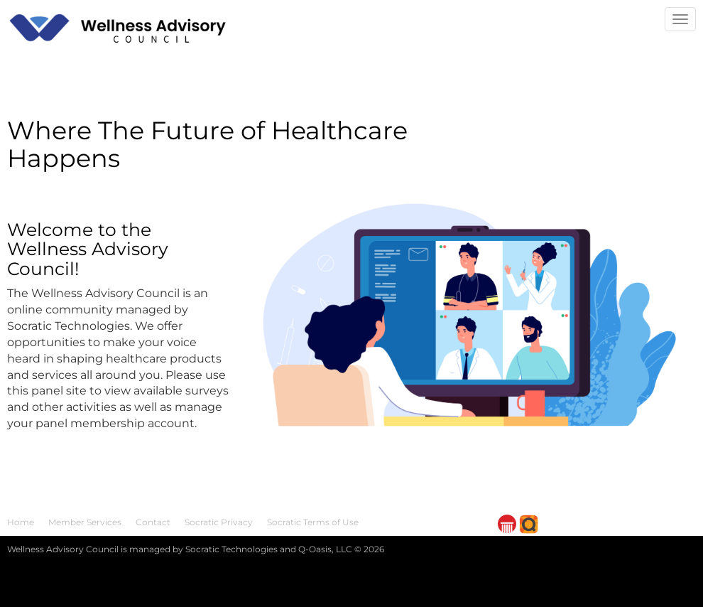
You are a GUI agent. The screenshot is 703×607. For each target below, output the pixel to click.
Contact (153, 522)
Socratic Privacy (219, 522)
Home (20, 522)
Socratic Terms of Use (313, 522)
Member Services (84, 522)
